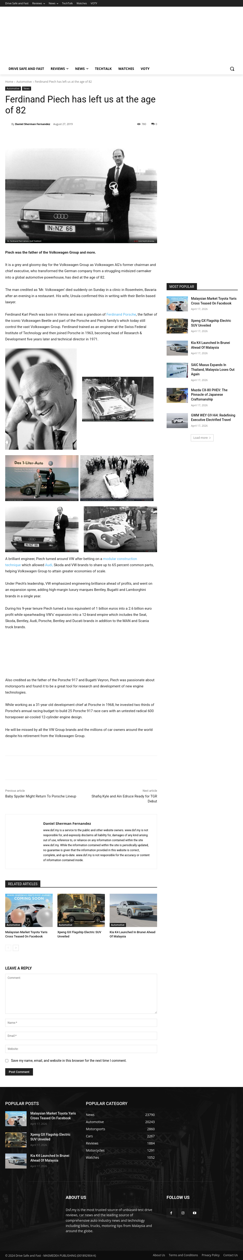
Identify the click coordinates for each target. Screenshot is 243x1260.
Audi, (49, 565)
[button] (232, 68)
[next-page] (16, 948)
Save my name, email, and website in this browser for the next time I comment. (68, 1060)
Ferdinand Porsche (121, 314)
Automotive (24, 82)
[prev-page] (8, 948)
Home (9, 82)
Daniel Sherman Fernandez (32, 124)
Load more (202, 438)
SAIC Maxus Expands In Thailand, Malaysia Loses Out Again (212, 369)
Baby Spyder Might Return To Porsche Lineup (40, 796)
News (26, 89)
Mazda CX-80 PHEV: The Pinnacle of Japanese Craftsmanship (209, 394)
